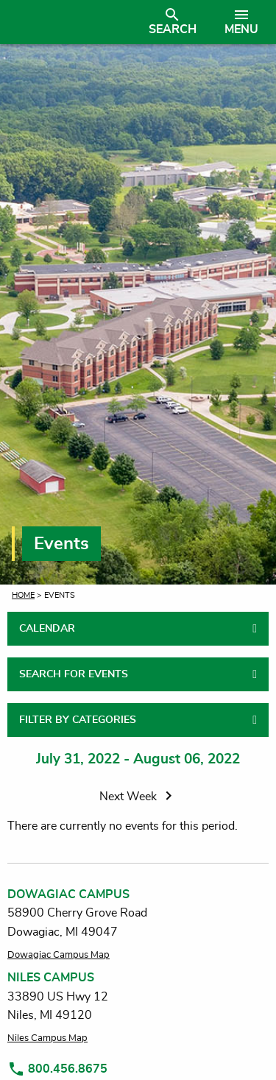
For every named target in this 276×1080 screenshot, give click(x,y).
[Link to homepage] (68, 22)
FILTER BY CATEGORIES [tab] (77, 720)
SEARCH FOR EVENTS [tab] (73, 674)
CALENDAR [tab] (47, 629)
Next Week (138, 796)
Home (23, 595)
